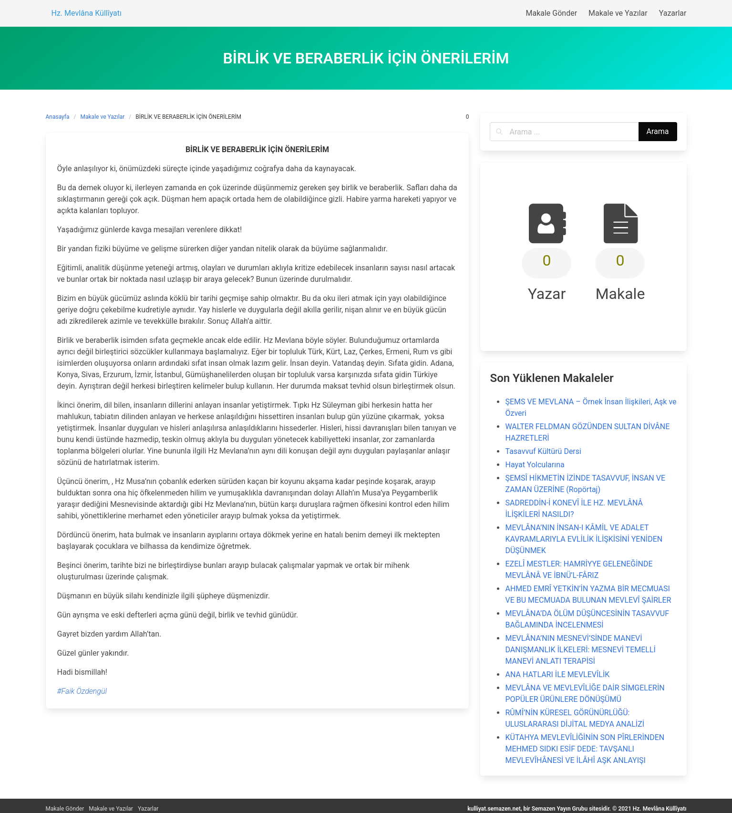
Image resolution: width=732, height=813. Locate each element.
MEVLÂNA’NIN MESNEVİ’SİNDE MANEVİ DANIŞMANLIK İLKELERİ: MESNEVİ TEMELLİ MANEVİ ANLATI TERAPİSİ (580, 650)
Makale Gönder (65, 808)
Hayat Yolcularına (534, 464)
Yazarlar (148, 808)
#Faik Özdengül (82, 691)
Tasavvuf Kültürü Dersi (543, 451)
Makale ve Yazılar (103, 116)
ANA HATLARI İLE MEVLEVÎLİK (557, 674)
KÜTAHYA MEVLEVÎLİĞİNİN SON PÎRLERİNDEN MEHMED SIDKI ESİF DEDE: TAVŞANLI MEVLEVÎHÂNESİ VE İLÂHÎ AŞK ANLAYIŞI (584, 749)
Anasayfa (58, 116)
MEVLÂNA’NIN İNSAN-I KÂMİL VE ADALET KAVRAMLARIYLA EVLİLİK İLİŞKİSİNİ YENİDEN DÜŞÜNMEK (583, 539)
